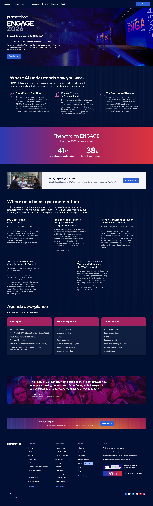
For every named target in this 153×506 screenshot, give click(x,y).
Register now (143, 4)
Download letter (131, 180)
